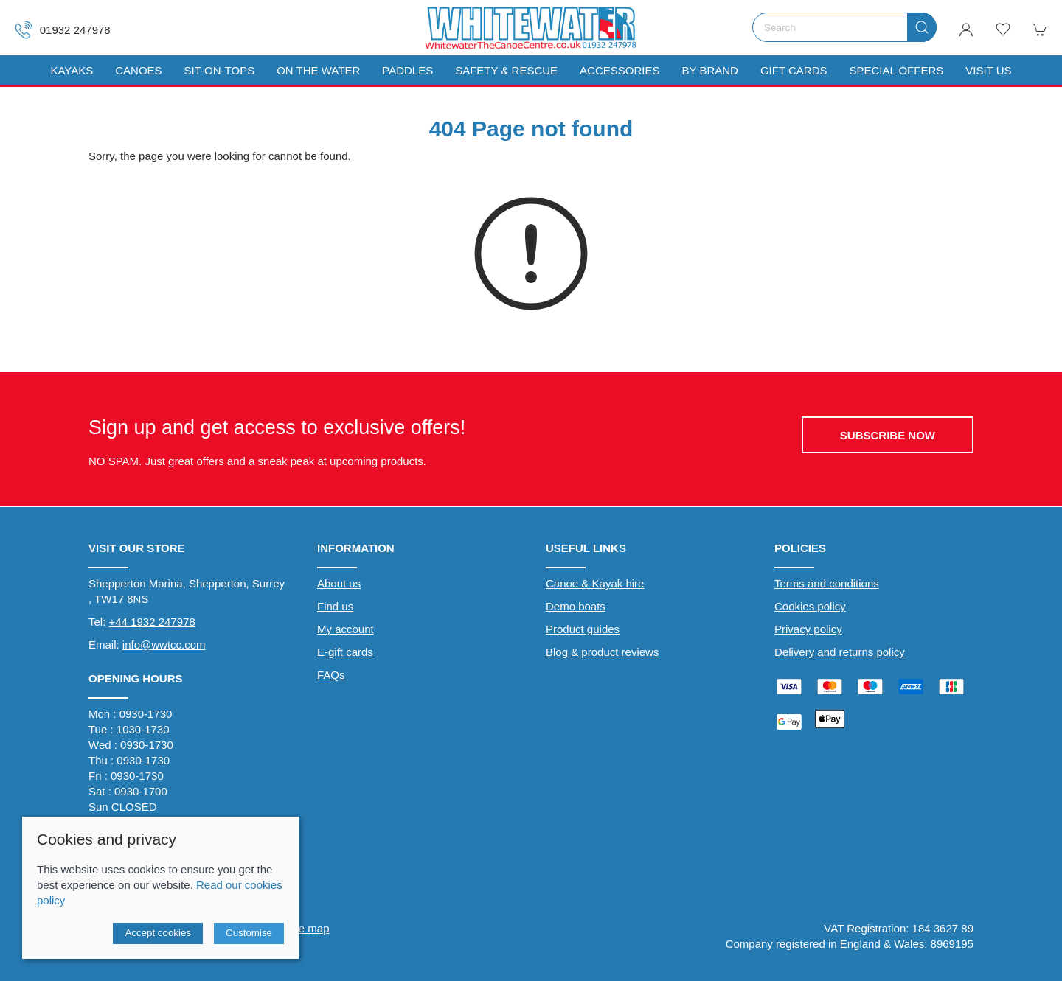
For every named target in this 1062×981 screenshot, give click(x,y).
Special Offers (896, 70)
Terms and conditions (826, 583)
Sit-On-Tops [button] (219, 70)
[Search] (844, 27)
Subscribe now (887, 435)
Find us (335, 606)
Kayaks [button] (71, 70)
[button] (1003, 29)
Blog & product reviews (602, 652)
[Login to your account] (966, 29)
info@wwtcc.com (164, 644)
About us (339, 583)
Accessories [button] (619, 70)
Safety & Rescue (506, 70)
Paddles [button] (407, 70)
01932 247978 (63, 30)
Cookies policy (810, 606)
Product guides (583, 629)
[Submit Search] (922, 27)
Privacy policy (808, 629)
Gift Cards (793, 70)
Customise (249, 932)
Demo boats (575, 606)
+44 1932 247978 (152, 621)
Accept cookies (158, 932)
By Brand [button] (709, 70)
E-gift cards (345, 652)
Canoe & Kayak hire (595, 583)
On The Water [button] (318, 70)
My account (345, 629)
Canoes (138, 70)
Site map (307, 928)
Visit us (988, 70)
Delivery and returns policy (839, 652)
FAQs (331, 674)
